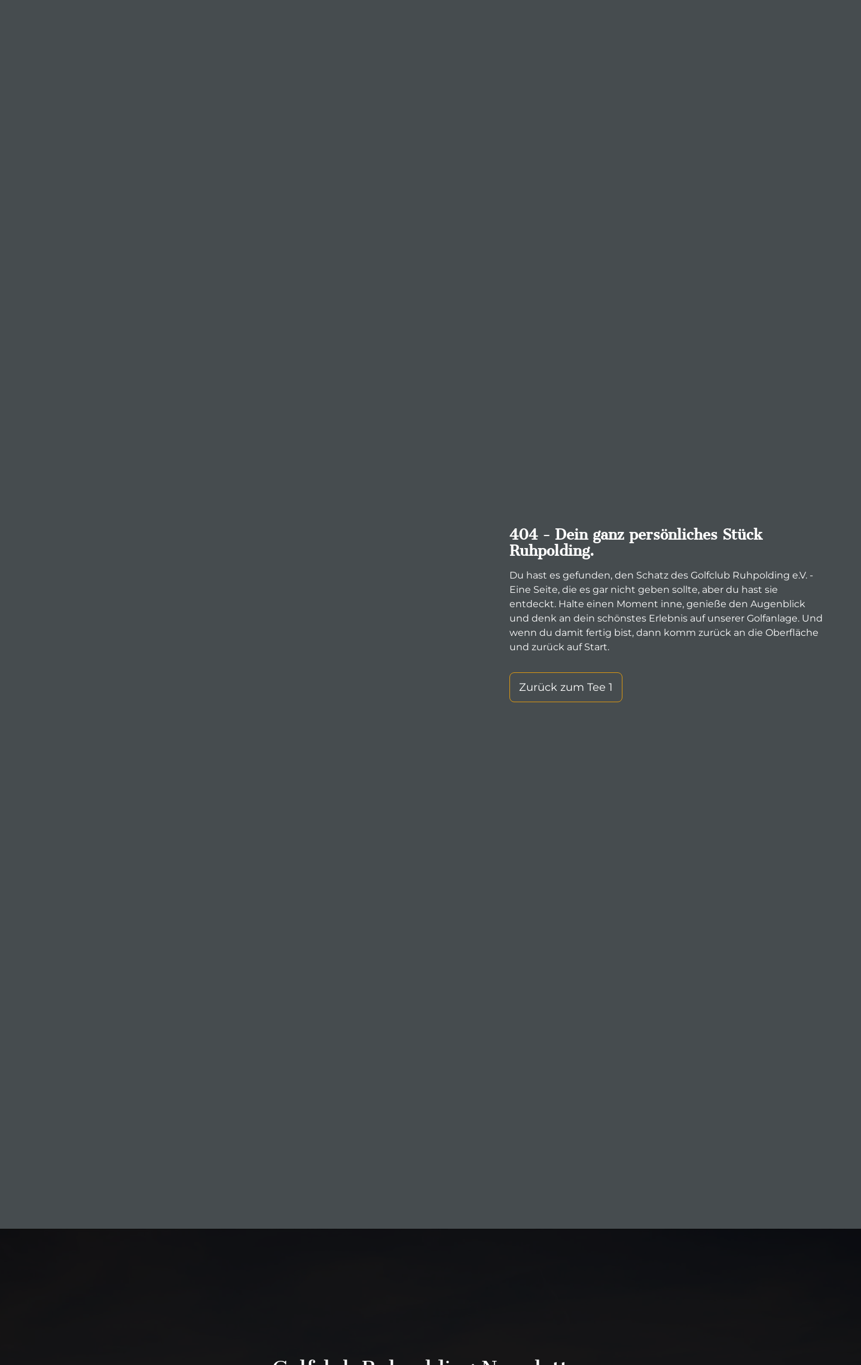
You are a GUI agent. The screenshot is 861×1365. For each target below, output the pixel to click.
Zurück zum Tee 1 (566, 687)
